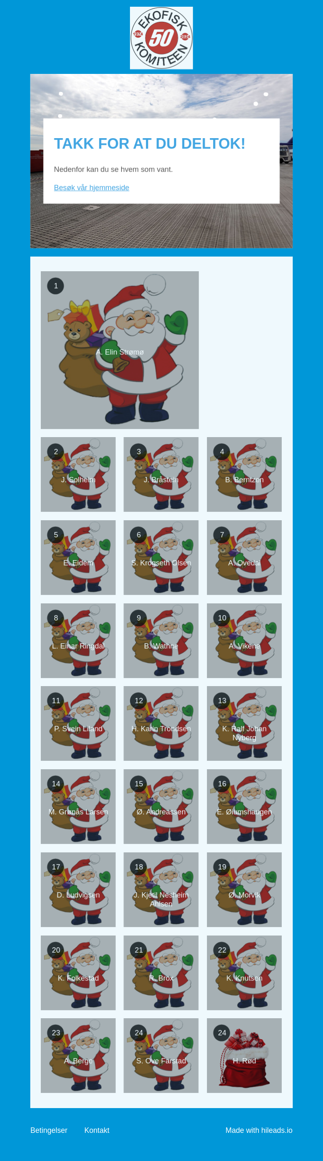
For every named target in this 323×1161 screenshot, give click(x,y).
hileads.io (276, 1130)
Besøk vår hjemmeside (91, 183)
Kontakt (96, 1130)
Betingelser (48, 1130)
